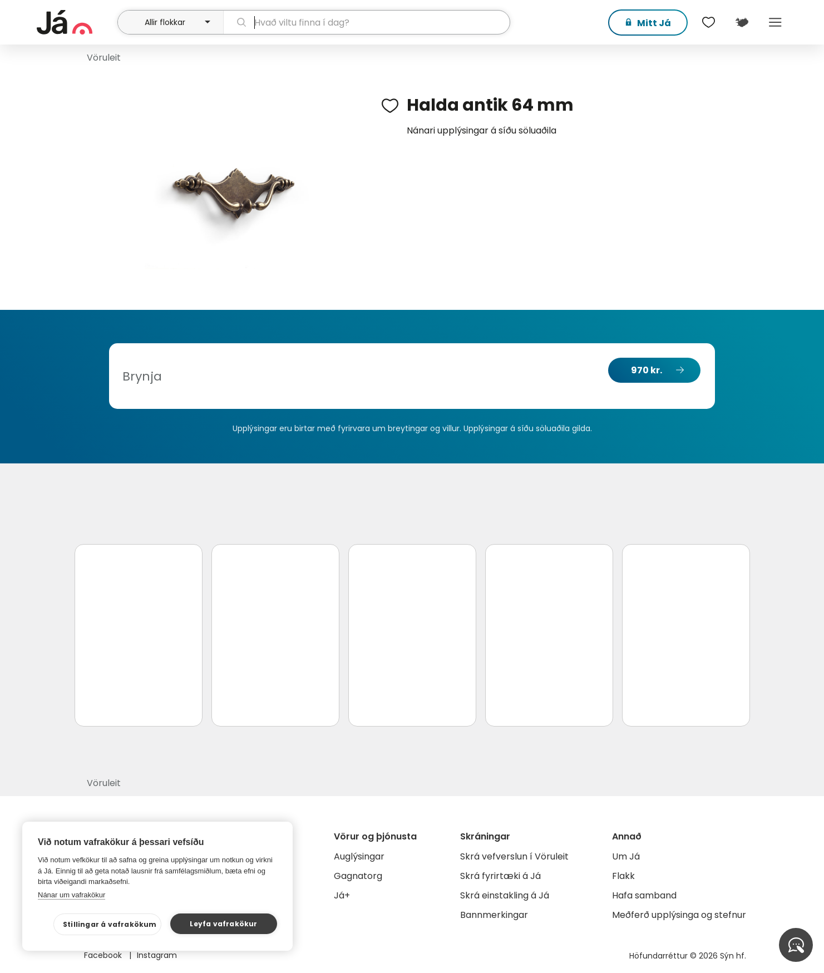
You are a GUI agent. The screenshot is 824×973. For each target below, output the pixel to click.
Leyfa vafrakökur (223, 923)
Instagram (157, 955)
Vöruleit (104, 57)
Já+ (342, 895)
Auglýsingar (359, 856)
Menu (775, 22)
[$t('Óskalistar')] (709, 22)
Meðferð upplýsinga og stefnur (679, 914)
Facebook (104, 955)
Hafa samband (644, 895)
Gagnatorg (358, 876)
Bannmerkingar (494, 914)
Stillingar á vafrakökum (110, 924)
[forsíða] (76, 22)
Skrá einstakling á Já (504, 895)
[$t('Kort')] (742, 22)
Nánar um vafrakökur (71, 895)
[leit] (366, 22)
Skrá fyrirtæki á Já (500, 876)
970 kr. (646, 370)
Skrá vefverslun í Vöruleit (514, 856)
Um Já (626, 856)
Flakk (623, 876)
